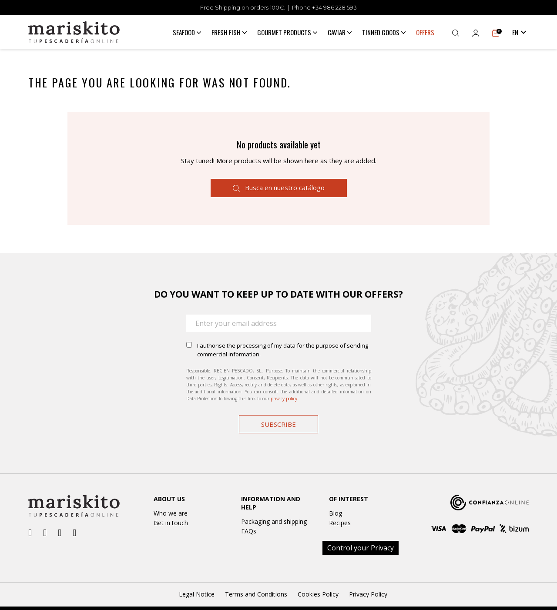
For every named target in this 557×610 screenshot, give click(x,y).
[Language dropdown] (520, 32)
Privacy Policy (368, 594)
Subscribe (278, 424)
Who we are (171, 513)
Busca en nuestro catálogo (279, 187)
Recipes (340, 523)
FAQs (248, 531)
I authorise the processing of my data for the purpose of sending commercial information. (282, 350)
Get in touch (171, 523)
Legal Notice (197, 594)
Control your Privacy (360, 548)
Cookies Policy (318, 594)
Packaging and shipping (274, 521)
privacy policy (284, 398)
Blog (335, 513)
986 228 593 (340, 7)
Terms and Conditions (256, 594)
